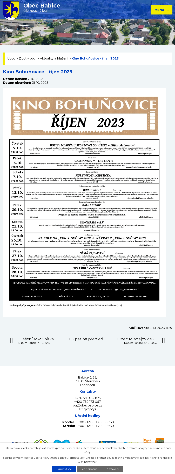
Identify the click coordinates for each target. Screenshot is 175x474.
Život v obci (27, 58)
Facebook (87, 385)
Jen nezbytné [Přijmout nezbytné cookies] (89, 469)
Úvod (11, 58)
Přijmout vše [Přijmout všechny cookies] (64, 469)
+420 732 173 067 (87, 402)
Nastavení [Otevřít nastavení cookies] (113, 469)
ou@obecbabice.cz (87, 405)
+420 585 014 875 (87, 398)
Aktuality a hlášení (54, 58)
